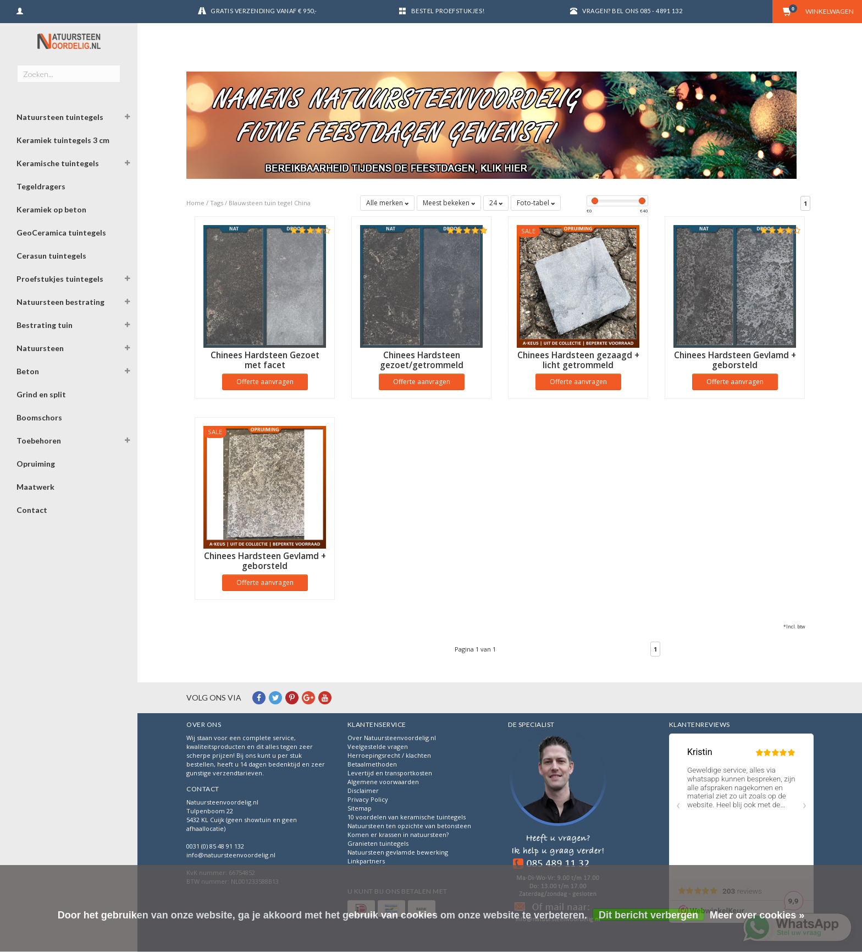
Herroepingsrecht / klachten (389, 755)
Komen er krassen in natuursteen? (398, 834)
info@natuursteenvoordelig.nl (230, 855)
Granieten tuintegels (377, 843)
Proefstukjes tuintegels (59, 278)
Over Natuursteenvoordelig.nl (391, 738)
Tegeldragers (40, 186)
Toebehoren (38, 440)
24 (495, 202)
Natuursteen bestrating (60, 302)
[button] (127, 118)
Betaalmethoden (372, 764)
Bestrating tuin (44, 325)
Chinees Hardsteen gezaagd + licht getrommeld (578, 360)
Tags (216, 203)
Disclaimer (363, 790)
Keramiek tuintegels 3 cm (62, 140)
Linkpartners (366, 861)
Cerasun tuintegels (51, 255)
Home (195, 203)
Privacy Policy (367, 799)
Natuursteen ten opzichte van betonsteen (409, 826)
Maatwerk (35, 486)
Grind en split (41, 394)
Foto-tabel (536, 202)
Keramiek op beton (51, 209)
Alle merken (387, 202)
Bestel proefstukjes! (448, 10)
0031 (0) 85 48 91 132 (215, 846)
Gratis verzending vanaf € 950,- (264, 10)
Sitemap (359, 808)
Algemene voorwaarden (383, 782)
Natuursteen (40, 348)
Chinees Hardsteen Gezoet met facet (265, 360)
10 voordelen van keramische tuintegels (406, 817)
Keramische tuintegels (57, 163)
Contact (31, 510)
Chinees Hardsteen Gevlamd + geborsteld (735, 360)
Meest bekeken (449, 202)
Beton (27, 371)
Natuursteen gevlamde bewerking (397, 852)
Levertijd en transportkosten (389, 773)
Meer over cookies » (757, 915)
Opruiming (35, 463)
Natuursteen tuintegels (59, 117)
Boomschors (39, 417)
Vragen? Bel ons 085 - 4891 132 (632, 10)
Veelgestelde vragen (377, 746)
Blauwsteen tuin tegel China (270, 203)
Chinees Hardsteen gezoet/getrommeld (421, 360)
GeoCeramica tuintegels (61, 232)
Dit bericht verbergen (648, 915)
